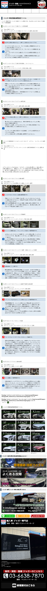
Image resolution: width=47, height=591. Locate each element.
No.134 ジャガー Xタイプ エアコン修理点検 (14, 101)
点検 (33, 31)
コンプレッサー (18, 147)
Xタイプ (6, 31)
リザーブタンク (27, 325)
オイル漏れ (21, 183)
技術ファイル (10, 29)
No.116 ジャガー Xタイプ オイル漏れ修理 (13, 178)
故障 (23, 106)
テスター (21, 219)
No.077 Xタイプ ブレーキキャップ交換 (13, 320)
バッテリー (16, 254)
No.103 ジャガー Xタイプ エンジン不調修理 (14, 214)
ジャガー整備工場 (6, 21)
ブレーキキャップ (18, 325)
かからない (11, 288)
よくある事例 (14, 183)
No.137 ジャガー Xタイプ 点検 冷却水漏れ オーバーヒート (18, 63)
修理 (31, 31)
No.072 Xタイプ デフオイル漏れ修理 (12, 361)
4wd (5, 183)
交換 (28, 219)
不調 (25, 219)
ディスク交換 (17, 31)
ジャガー (11, 31)
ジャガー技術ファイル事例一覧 (20, 21)
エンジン (11, 219)
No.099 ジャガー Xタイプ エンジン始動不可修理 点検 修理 (18, 284)
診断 (28, 106)
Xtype (5, 29)
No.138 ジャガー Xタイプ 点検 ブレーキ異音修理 (15, 26)
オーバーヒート (13, 68)
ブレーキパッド (25, 31)
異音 (36, 31)
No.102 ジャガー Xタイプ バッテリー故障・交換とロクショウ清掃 (20, 250)
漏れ (27, 68)
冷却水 (24, 68)
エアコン (11, 106)
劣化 (27, 254)
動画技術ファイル (34, 147)
